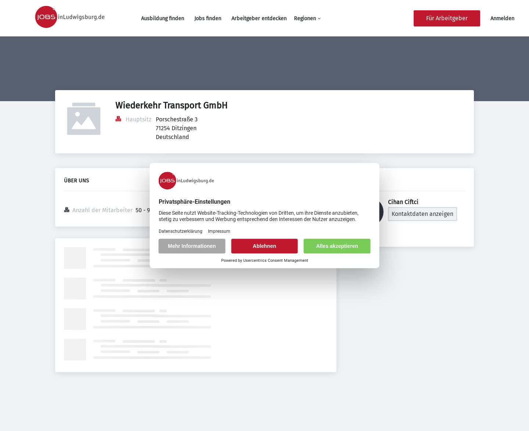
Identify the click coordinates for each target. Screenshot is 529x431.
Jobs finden (207, 18)
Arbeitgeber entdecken (259, 18)
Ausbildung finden (162, 18)
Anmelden (502, 18)
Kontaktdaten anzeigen (422, 213)
